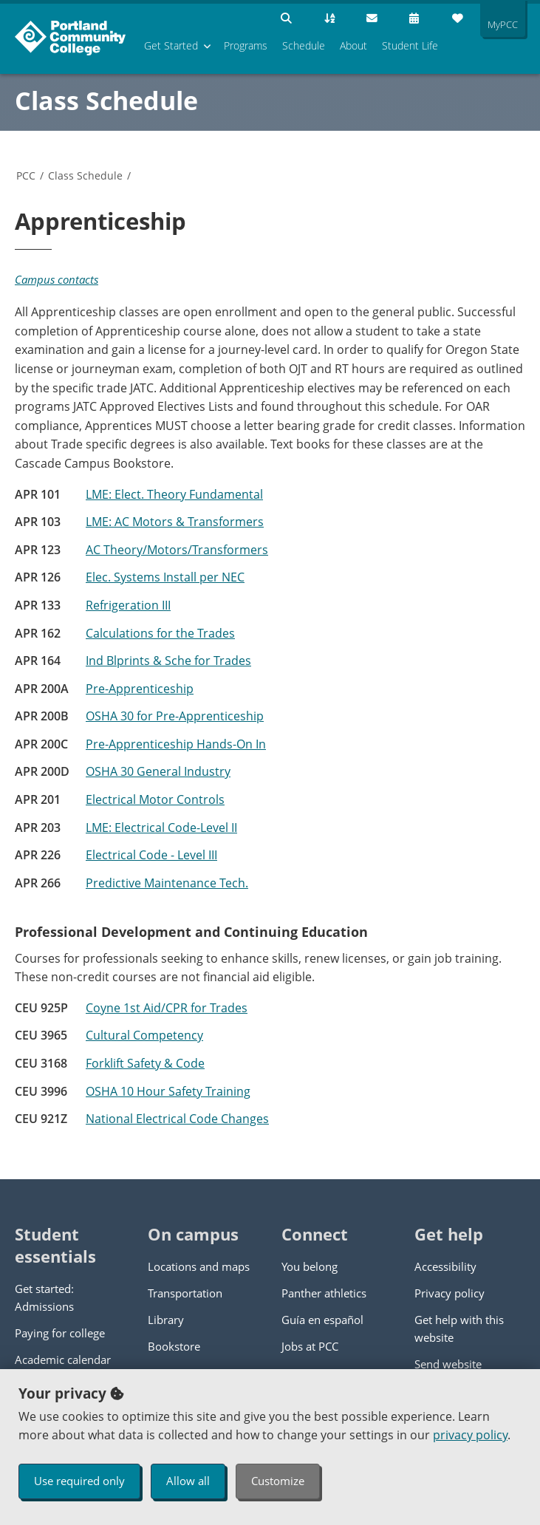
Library (166, 1319)
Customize (277, 1480)
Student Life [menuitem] (410, 45)
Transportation (185, 1293)
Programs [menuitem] (245, 45)
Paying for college (60, 1333)
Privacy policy (449, 1293)
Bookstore (174, 1346)
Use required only (79, 1480)
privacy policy (470, 1435)
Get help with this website (459, 1328)
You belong (309, 1266)
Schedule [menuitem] (303, 45)
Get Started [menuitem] (171, 45)
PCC (25, 175)
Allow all (188, 1480)
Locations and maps (199, 1266)
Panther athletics (323, 1293)
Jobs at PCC (309, 1346)
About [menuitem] (353, 45)
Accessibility (445, 1266)
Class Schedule (106, 100)
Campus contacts (56, 279)
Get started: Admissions (44, 1297)
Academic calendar (63, 1359)
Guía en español (322, 1319)
